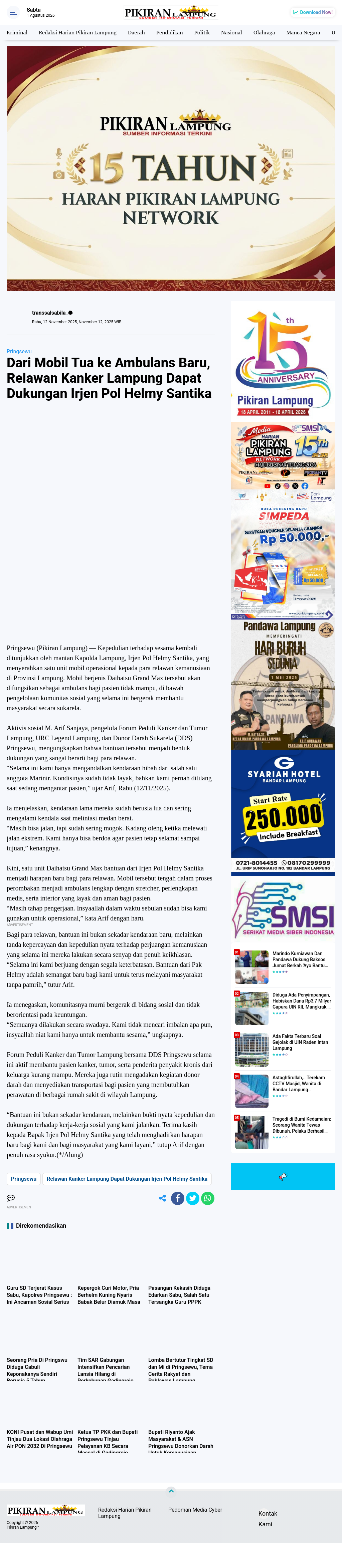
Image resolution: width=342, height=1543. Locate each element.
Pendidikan (169, 32)
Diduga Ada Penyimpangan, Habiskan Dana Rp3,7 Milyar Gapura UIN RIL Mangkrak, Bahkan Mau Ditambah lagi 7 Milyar (302, 1001)
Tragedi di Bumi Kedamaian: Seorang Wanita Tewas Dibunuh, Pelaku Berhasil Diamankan (302, 1125)
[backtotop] (171, 1492)
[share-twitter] (192, 1198)
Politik (202, 32)
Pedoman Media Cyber (195, 1510)
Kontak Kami (264, 1514)
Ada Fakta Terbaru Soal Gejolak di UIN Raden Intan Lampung (300, 1042)
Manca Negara (303, 32)
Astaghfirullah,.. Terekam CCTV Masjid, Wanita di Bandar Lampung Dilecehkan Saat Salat (299, 1084)
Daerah (136, 32)
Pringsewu (19, 351)
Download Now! (316, 12)
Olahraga (264, 32)
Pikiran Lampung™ (23, 1527)
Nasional (231, 32)
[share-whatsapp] (207, 1198)
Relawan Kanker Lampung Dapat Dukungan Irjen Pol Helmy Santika (127, 1179)
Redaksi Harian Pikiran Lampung (78, 32)
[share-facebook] (177, 1198)
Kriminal (17, 32)
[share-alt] (162, 1198)
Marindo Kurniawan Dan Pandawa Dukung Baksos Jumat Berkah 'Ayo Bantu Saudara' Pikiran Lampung (300, 960)
